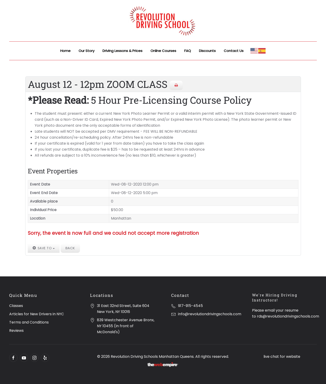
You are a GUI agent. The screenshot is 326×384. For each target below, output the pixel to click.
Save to (44, 248)
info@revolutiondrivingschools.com (209, 314)
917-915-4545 (190, 305)
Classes (16, 305)
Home (65, 50)
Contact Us (234, 50)
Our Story (86, 50)
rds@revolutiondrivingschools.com (288, 316)
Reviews (16, 330)
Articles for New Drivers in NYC (36, 314)
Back (70, 248)
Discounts (207, 50)
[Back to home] (163, 21)
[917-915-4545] (173, 305)
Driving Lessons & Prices (122, 50)
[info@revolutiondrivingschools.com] (173, 314)
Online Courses (163, 50)
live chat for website (282, 356)
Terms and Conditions (29, 322)
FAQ (187, 50)
